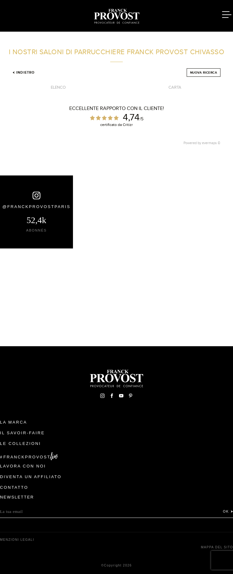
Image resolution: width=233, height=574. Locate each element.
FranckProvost (27, 457)
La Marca (13, 422)
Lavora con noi (23, 466)
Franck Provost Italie (116, 15)
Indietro (23, 72)
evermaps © (211, 143)
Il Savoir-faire (22, 432)
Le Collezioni (20, 443)
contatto (14, 487)
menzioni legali (17, 539)
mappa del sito (217, 547)
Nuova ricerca (203, 72)
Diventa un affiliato (30, 476)
